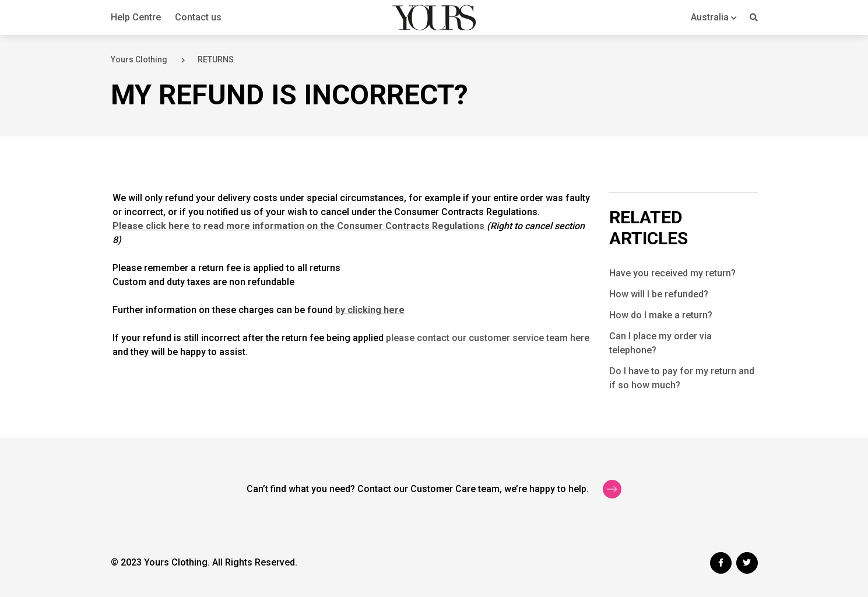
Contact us (198, 17)
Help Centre (136, 17)
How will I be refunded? (658, 294)
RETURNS (216, 59)
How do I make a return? (660, 315)
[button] (714, 17)
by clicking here (370, 309)
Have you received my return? (672, 273)
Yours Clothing (139, 59)
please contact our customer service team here (487, 337)
